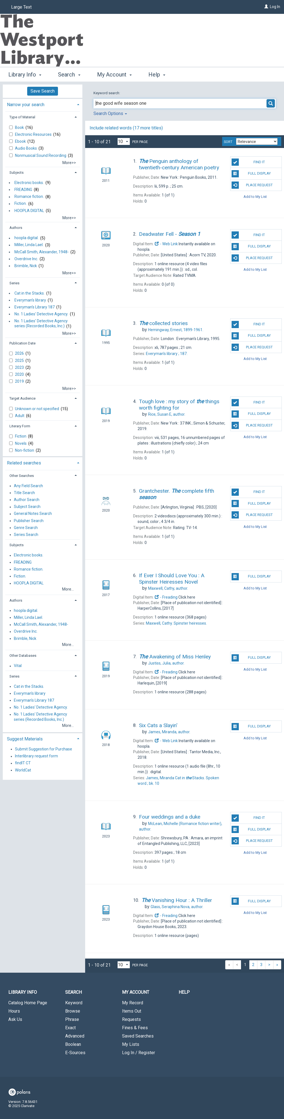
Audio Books (26, 148)
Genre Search (26, 527)
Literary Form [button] (19, 426)
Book (20, 127)
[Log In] (266, 6)
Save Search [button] (43, 91)
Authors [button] (15, 228)
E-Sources (75, 1052)
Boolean (73, 1044)
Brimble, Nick (25, 266)
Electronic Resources (33, 134)
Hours (14, 1011)
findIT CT (23, 763)
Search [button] (69, 74)
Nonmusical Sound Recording (41, 155)
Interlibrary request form (36, 756)
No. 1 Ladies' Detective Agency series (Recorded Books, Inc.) (41, 323)
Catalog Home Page (27, 1002)
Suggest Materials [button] (25, 739)
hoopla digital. (26, 238)
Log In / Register (138, 1052)
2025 (20, 360)
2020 (20, 374)
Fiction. (20, 203)
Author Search (26, 499)
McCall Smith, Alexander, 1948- (41, 252)
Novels (21, 443)
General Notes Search (33, 514)
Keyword (73, 1002)
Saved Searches (138, 1036)
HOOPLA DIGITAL (29, 210)
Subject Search (27, 507)
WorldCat (23, 770)
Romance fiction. (29, 197)
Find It (248, 162)
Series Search (26, 534)
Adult (20, 415)
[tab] (42, 104)
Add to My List (255, 197)
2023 (20, 367)
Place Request (252, 185)
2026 (20, 353)
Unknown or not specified (37, 409)
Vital (18, 666)
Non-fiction (25, 450)
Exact (70, 1027)
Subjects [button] (16, 172)
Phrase (72, 1019)
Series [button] (14, 283)
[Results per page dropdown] (124, 141)
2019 (20, 381)
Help (184, 992)
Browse (72, 1011)
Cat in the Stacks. (29, 293)
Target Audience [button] (22, 398)
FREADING (23, 189)
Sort (228, 142)
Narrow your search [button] (25, 104)
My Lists (130, 1044)
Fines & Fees (135, 1027)
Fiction (21, 436)
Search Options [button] (110, 113)
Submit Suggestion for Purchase (43, 749)
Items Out (131, 1011)
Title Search (24, 492)
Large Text (21, 7)
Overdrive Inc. (26, 259)
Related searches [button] (24, 463)
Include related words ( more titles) (126, 128)
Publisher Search (29, 520)
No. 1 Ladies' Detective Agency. (41, 314)
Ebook (21, 141)
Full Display (251, 173)
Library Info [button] (24, 74)
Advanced (74, 1036)
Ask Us (15, 1019)
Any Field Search (28, 486)
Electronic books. (29, 182)
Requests (131, 1019)
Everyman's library (30, 300)
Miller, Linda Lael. (29, 245)
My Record (132, 1002)
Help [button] (156, 74)
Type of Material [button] (22, 117)
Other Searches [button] (21, 476)
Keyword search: (107, 93)
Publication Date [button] (22, 343)
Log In (275, 6)
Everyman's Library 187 (34, 307)
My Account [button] (114, 74)
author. (166, 414)
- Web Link (166, 244)
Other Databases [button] (22, 655)
